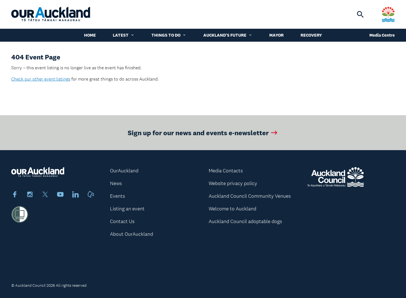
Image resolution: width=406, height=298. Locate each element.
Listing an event (127, 209)
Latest (123, 35)
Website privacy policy (233, 183)
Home (90, 35)
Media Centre (382, 35)
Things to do (168, 35)
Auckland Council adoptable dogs (245, 221)
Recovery (311, 35)
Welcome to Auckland (232, 209)
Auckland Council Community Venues (250, 196)
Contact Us (122, 221)
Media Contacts (226, 171)
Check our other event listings (40, 79)
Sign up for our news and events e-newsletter (203, 132)
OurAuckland (124, 171)
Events (117, 196)
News (116, 183)
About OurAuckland (131, 234)
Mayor (276, 35)
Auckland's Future (227, 35)
